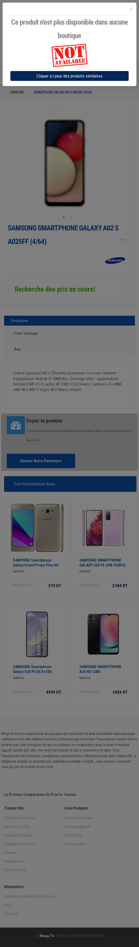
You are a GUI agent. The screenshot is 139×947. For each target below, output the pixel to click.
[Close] (131, 8)
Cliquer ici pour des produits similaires (69, 76)
